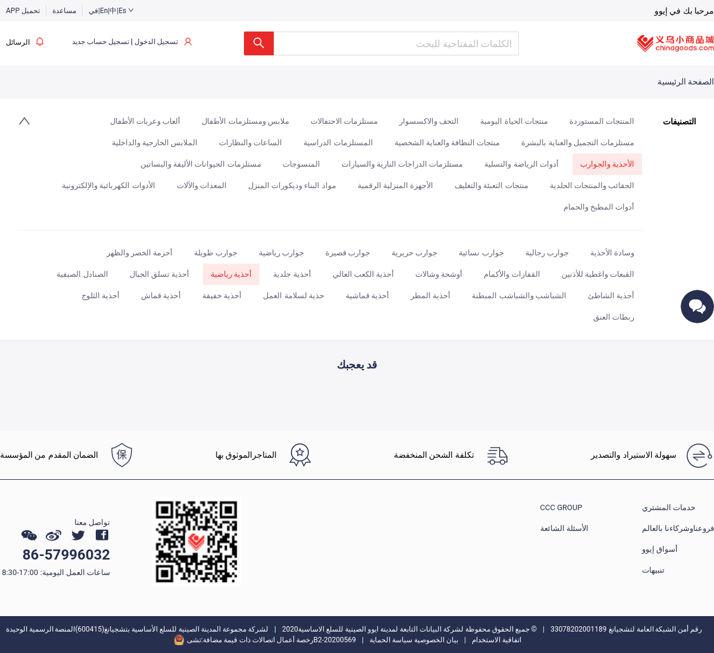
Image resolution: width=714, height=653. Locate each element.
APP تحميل (23, 11)
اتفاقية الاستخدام (496, 640)
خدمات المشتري (669, 507)
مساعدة (64, 11)
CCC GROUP (561, 507)
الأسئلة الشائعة (564, 528)
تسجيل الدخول (156, 42)
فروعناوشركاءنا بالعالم (678, 528)
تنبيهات (653, 569)
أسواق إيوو (660, 549)
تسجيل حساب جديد (100, 42)
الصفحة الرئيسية (685, 81)
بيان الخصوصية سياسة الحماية (413, 640)
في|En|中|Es (111, 11)
